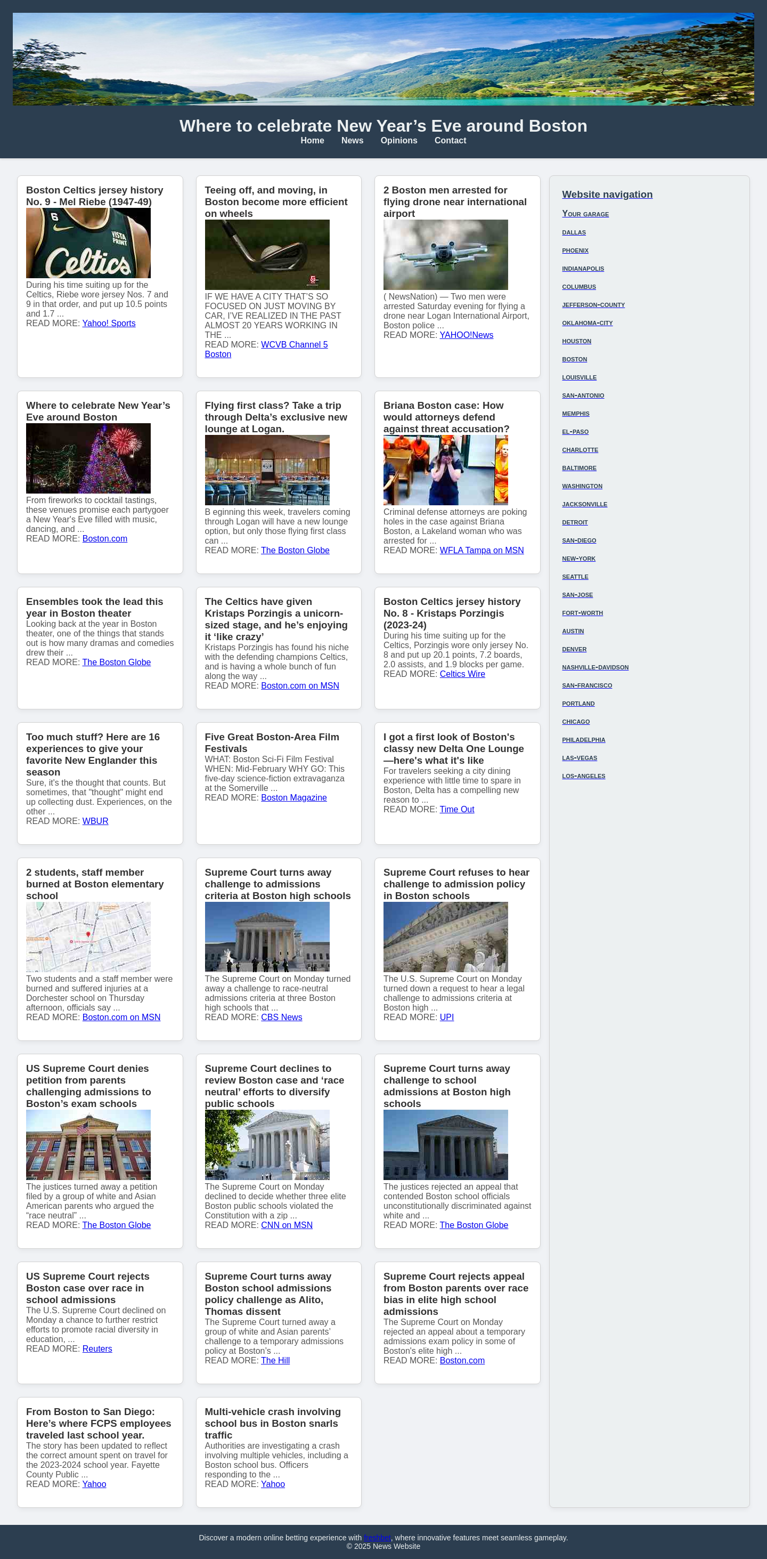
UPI (447, 1017)
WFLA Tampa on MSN (482, 550)
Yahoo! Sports (109, 323)
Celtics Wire (462, 673)
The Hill (275, 1360)
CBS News (281, 1017)
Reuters (97, 1348)
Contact (451, 140)
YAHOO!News (467, 335)
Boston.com (105, 538)
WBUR (96, 821)
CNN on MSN (287, 1225)
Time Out (457, 809)
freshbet (377, 1537)
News (352, 140)
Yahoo (95, 1484)
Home (312, 140)
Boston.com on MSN (300, 685)
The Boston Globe (295, 550)
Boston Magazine (294, 797)
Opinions (399, 140)
